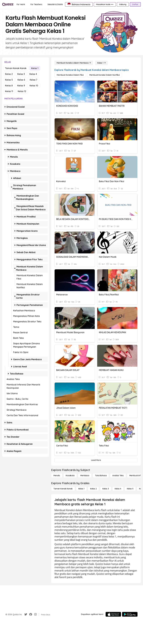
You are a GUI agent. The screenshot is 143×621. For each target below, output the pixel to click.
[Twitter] (25, 614)
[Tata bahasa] (101, 475)
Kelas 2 (9, 74)
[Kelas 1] (101, 63)
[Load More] (96, 460)
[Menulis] (56, 475)
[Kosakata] (70, 475)
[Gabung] (123, 4)
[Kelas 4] (117, 488)
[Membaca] (85, 475)
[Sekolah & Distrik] (55, 4)
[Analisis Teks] (118, 475)
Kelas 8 (9, 85)
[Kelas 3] (105, 488)
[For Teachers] (36, 4)
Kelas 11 (9, 91)
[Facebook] (30, 614)
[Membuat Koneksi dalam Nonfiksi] (104, 75)
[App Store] (113, 614)
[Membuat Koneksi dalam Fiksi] (70, 75)
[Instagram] (35, 614)
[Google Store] (130, 614)
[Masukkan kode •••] (105, 4)
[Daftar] (135, 4)
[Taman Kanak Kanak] (63, 488)
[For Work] (20, 4)
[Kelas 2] (93, 488)
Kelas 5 (9, 79)
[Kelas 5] (130, 488)
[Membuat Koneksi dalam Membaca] (73, 63)
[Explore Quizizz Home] (7, 4)
